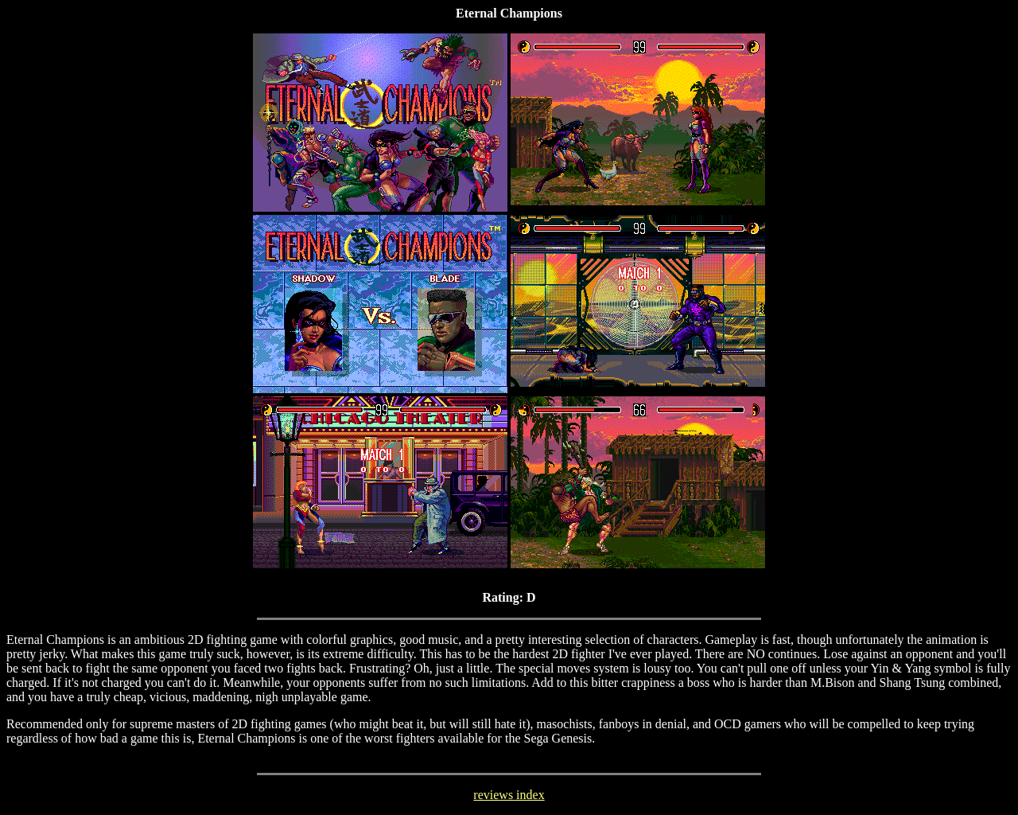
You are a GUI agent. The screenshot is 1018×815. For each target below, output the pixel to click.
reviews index (508, 794)
